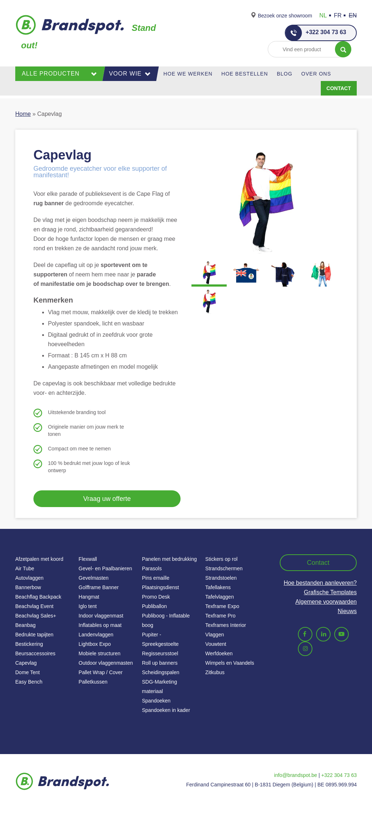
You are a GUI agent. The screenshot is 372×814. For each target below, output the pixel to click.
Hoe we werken (188, 74)
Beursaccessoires (35, 653)
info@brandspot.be (295, 775)
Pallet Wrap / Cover (100, 672)
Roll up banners (160, 663)
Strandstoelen (220, 578)
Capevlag (26, 663)
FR (337, 15)
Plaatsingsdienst (160, 587)
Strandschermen (224, 568)
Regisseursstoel (160, 653)
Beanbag (25, 625)
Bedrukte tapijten (34, 634)
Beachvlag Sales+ (35, 616)
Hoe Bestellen (244, 74)
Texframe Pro (220, 616)
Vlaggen (214, 634)
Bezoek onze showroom (285, 16)
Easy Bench (29, 682)
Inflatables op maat (99, 625)
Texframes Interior (225, 625)
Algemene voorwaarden (326, 602)
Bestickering (29, 644)
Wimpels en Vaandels (229, 663)
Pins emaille (155, 578)
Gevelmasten (93, 578)
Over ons (316, 74)
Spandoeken (156, 701)
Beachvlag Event (34, 606)
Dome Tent (27, 672)
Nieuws (347, 611)
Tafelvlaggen (219, 597)
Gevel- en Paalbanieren (105, 568)
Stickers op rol (221, 559)
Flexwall (87, 559)
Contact (339, 88)
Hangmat (88, 597)
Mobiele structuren (99, 653)
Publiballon (154, 606)
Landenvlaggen (95, 634)
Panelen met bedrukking (169, 559)
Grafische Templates (330, 592)
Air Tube (24, 568)
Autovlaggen (29, 578)
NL (323, 15)
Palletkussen (92, 682)
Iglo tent (87, 606)
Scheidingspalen (160, 672)
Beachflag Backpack (38, 597)
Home (23, 114)
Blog (284, 74)
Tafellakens (218, 587)
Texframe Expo (222, 606)
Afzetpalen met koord (39, 559)
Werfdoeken (218, 653)
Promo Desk (156, 597)
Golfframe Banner (98, 587)
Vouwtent (215, 644)
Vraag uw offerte (107, 498)
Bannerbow (28, 587)
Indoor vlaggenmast (100, 616)
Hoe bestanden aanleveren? (320, 583)
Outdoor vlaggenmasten (105, 663)
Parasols (152, 568)
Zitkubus (215, 672)
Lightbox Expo (94, 644)
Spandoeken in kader (166, 710)
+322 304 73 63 (316, 33)
